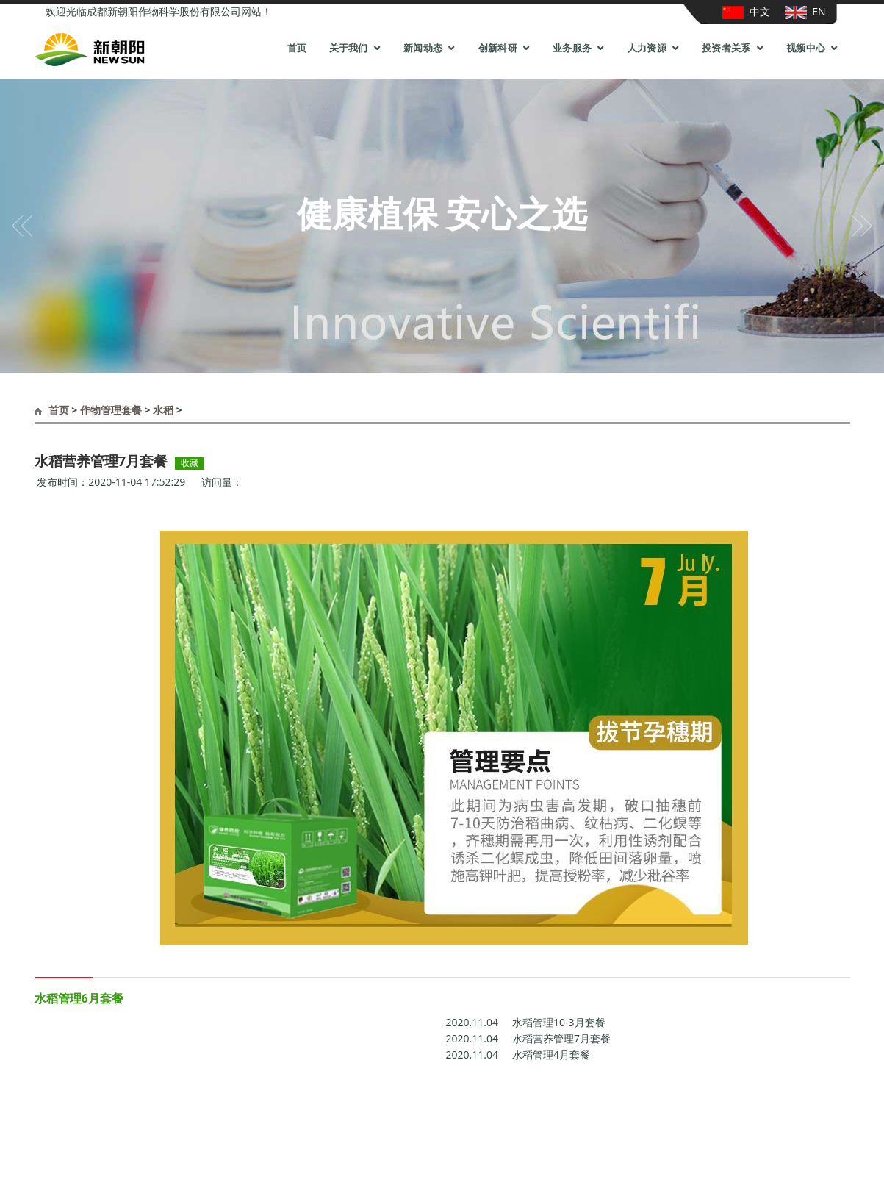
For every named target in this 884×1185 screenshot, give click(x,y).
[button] (22, 226)
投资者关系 (726, 48)
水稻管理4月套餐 (518, 1055)
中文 (746, 11)
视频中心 (805, 48)
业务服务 (572, 48)
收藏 (189, 463)
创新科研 (497, 48)
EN (805, 11)
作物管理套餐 (111, 410)
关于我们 (348, 48)
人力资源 (647, 48)
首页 (297, 48)
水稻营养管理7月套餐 (528, 1039)
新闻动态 (422, 48)
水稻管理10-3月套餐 (525, 1022)
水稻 (163, 410)
